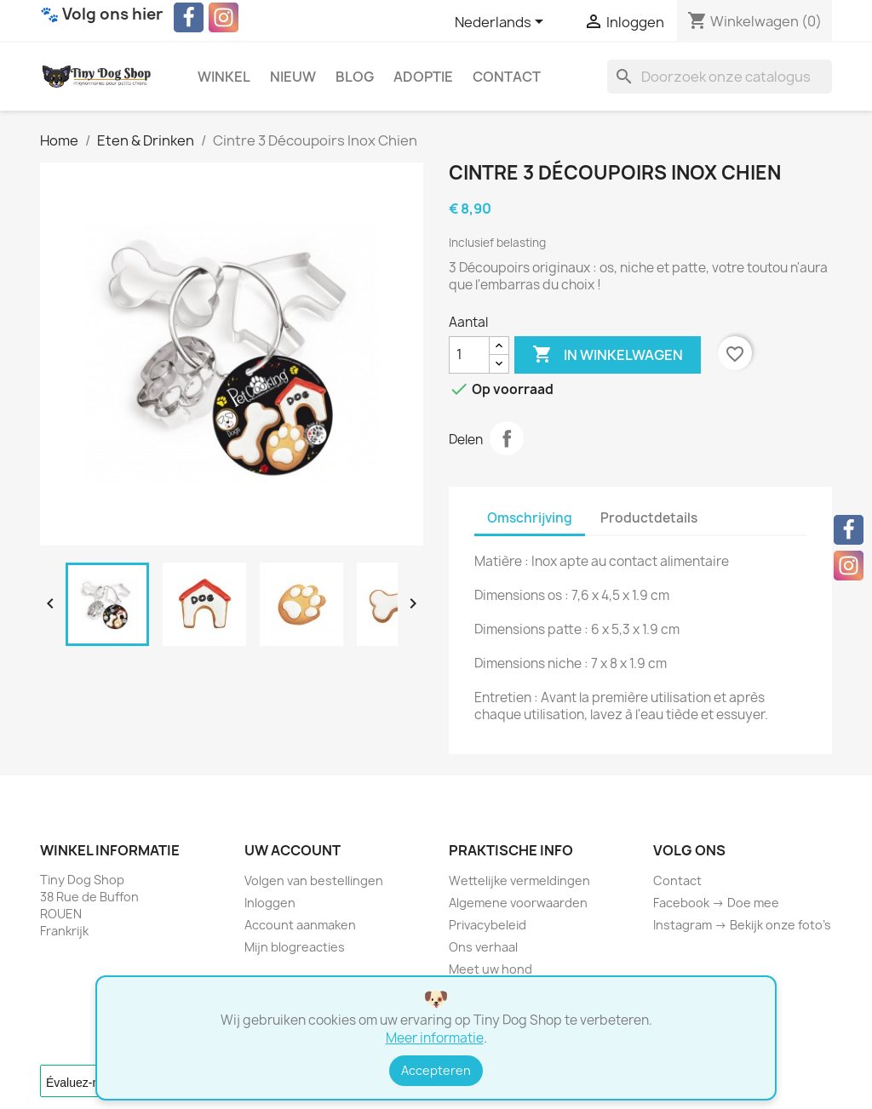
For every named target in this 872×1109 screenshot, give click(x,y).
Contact (507, 76)
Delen (507, 438)
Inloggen (269, 903)
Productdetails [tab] (648, 518)
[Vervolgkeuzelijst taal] (502, 23)
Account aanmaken (300, 925)
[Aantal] (469, 355)
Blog (355, 76)
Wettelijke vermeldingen (519, 880)
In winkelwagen (607, 355)
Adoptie (423, 76)
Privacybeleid (487, 925)
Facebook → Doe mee (716, 903)
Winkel (224, 76)
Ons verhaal (483, 947)
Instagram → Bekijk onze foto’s (742, 925)
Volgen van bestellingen (313, 880)
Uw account (292, 850)
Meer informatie (435, 1038)
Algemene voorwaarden (518, 903)
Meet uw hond (490, 969)
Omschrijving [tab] (529, 518)
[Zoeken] (719, 77)
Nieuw (293, 76)
